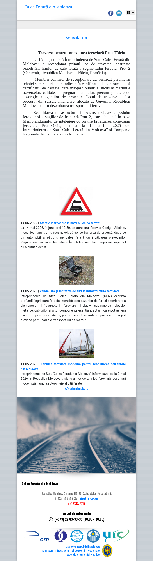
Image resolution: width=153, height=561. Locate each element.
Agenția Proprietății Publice (83, 554)
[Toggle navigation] (23, 25)
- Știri (76, 37)
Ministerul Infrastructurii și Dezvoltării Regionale (71, 550)
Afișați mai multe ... (76, 388)
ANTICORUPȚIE (76, 503)
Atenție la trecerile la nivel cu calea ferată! (70, 223)
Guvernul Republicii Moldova (83, 546)
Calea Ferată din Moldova (48, 6)
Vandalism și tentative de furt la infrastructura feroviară (80, 291)
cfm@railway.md (89, 498)
